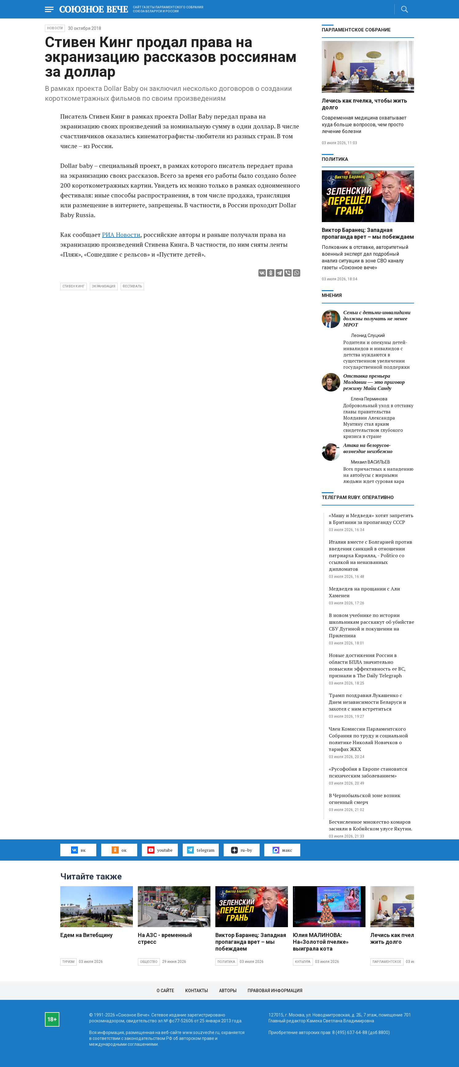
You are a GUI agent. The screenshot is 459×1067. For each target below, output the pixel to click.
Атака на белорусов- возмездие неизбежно (368, 448)
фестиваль (132, 286)
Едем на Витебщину (86, 935)
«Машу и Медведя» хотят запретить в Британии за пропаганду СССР (371, 518)
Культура (303, 962)
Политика (335, 159)
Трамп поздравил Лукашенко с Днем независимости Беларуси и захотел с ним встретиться (367, 702)
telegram (200, 849)
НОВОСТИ (55, 28)
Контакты (196, 990)
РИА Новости (121, 234)
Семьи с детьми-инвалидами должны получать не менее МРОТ (376, 319)
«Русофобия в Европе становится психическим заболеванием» (368, 772)
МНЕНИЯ (332, 295)
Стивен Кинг (73, 286)
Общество (149, 962)
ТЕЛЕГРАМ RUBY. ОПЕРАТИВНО (358, 497)
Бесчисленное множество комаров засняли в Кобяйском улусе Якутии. (370, 825)
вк (78, 849)
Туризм (68, 962)
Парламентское (387, 962)
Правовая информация (275, 990)
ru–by (241, 850)
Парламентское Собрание (356, 30)
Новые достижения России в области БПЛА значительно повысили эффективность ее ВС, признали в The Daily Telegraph (367, 665)
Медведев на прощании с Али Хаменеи (364, 592)
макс (282, 850)
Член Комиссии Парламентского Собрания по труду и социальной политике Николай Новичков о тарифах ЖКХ (368, 739)
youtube (159, 849)
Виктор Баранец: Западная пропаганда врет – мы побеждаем (368, 233)
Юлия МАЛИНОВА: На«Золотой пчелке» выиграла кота (321, 942)
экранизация (103, 286)
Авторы (228, 990)
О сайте (165, 990)
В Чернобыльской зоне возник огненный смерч (364, 798)
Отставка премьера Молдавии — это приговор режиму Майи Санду (374, 382)
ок (119, 849)
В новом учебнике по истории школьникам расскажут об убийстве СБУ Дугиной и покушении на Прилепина (371, 625)
